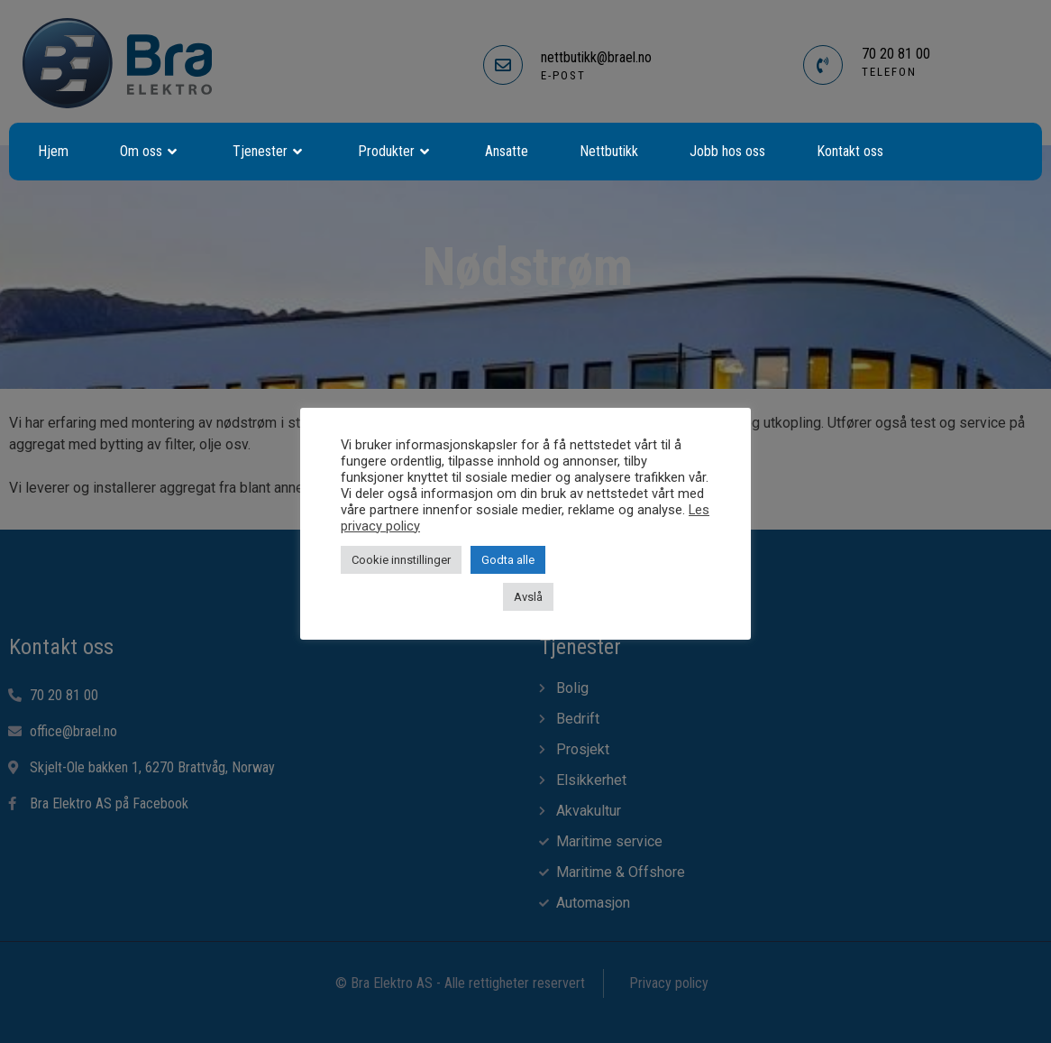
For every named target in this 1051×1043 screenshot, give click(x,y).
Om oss (150, 151)
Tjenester (269, 151)
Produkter (396, 151)
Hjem (53, 151)
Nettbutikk (609, 151)
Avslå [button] (528, 597)
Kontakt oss (850, 151)
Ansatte (506, 151)
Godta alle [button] (508, 560)
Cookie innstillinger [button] (401, 560)
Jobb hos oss (727, 151)
